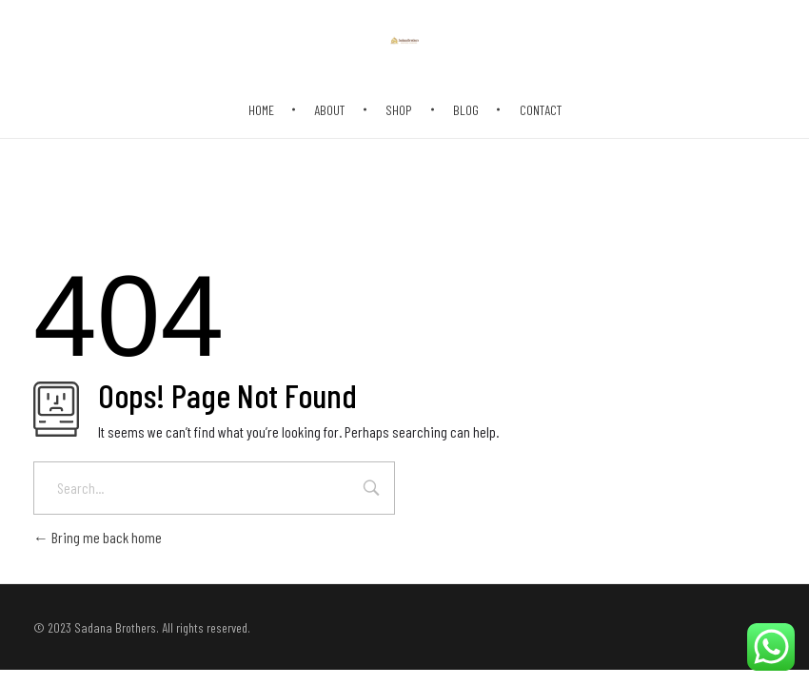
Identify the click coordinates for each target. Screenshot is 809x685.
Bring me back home (97, 537)
